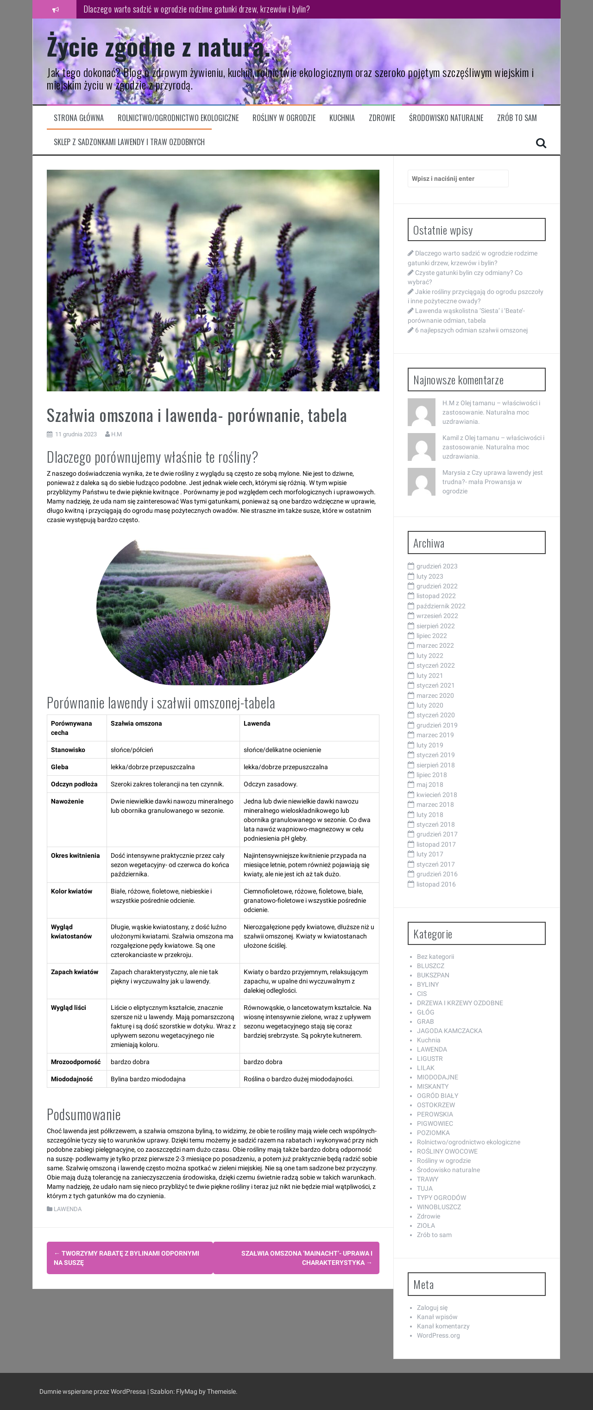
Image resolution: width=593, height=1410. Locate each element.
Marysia (454, 472)
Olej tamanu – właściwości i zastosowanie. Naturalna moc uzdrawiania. (491, 412)
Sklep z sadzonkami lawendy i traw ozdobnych (129, 142)
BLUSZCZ (430, 966)
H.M (116, 434)
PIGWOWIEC (435, 1123)
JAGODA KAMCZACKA (449, 1030)
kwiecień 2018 (436, 794)
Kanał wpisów (437, 1317)
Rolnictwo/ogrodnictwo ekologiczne (178, 118)
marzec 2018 (435, 804)
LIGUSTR (430, 1058)
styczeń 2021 (435, 685)
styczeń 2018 (435, 824)
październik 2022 (441, 606)
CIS (422, 993)
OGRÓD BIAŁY (437, 1095)
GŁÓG (426, 1012)
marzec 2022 (435, 645)
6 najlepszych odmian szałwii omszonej (471, 330)
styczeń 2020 (435, 715)
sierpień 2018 (435, 765)
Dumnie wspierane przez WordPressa (93, 1391)
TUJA (425, 1188)
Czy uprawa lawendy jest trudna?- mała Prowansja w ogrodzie (492, 482)
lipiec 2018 (431, 774)
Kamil (450, 437)
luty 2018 (429, 814)
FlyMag (186, 1391)
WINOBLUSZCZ (439, 1207)
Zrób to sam (517, 118)
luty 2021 (429, 675)
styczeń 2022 (435, 665)
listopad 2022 (436, 596)
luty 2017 (429, 854)
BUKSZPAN (433, 975)
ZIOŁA (426, 1225)
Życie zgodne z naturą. (159, 46)
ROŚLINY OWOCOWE (447, 1151)
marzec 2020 (435, 695)
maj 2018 (429, 784)
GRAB (425, 1021)
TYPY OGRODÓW (441, 1197)
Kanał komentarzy (443, 1326)
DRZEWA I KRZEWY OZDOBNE (460, 1003)
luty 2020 (429, 705)
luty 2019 (429, 745)
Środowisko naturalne (446, 118)
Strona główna (79, 118)
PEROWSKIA (435, 1114)
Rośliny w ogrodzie (283, 118)
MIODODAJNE (437, 1077)
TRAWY (427, 1179)
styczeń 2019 (435, 755)
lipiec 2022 (431, 635)
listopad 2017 (436, 844)
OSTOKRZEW (436, 1105)
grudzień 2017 (437, 834)
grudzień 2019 (437, 725)
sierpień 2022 (435, 626)
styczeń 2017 (435, 864)
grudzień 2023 (437, 566)
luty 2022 (429, 655)
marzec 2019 (435, 735)
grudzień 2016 (437, 874)
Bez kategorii (435, 956)
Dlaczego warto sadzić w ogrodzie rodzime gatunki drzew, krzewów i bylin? (196, 9)
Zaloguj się (432, 1307)
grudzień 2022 (437, 586)
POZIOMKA (433, 1132)
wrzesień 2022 (437, 615)
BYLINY (428, 984)
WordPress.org (438, 1335)
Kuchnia (342, 118)
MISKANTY (432, 1086)
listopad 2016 (436, 884)
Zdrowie (382, 118)
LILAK (426, 1068)
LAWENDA (68, 1209)
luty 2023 (429, 576)
